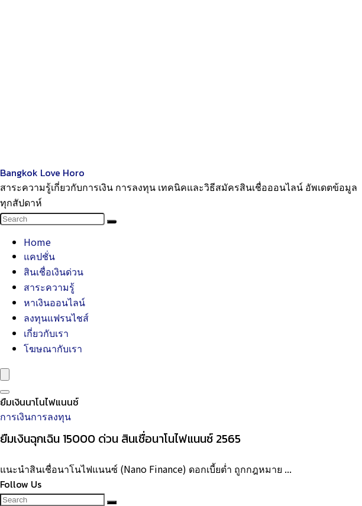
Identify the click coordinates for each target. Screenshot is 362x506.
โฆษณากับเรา (53, 348)
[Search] (112, 221)
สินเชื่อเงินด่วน (53, 271)
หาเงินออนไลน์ (54, 302)
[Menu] (4, 374)
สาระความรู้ (49, 287)
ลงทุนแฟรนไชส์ (56, 317)
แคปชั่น (39, 256)
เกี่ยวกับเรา (46, 333)
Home (37, 242)
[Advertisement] (181, 83)
